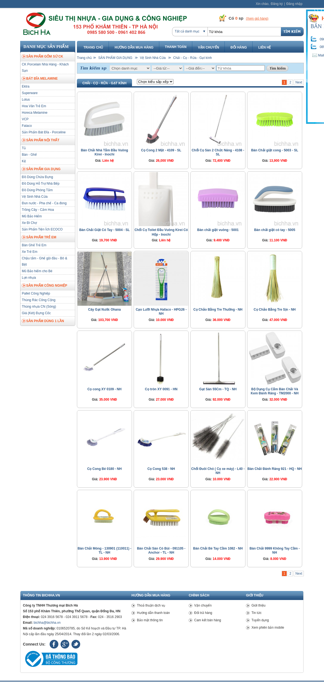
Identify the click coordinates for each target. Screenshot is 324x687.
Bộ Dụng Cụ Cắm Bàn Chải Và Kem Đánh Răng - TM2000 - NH (274, 391)
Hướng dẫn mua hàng (134, 47)
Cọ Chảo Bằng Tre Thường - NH (217, 309)
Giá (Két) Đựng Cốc (36, 313)
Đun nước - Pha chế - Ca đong (44, 203)
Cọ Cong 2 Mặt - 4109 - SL (161, 150)
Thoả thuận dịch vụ (151, 605)
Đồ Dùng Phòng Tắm (37, 190)
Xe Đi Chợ (29, 223)
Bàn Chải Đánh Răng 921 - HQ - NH (274, 469)
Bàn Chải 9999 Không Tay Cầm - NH (275, 550)
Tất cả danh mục (187, 31)
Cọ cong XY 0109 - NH (105, 389)
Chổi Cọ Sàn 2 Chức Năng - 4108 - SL (218, 152)
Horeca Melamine (34, 113)
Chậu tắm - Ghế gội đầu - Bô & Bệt (44, 261)
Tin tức (256, 613)
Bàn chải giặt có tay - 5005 (274, 230)
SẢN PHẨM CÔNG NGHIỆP (44, 286)
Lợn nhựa (29, 278)
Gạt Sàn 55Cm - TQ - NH (217, 389)
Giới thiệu (258, 605)
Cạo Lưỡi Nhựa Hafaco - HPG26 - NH (161, 312)
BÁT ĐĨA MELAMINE (40, 79)
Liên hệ (264, 47)
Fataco (27, 126)
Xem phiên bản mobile (267, 627)
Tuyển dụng (260, 620)
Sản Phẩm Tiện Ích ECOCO (42, 229)
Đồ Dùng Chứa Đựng (37, 177)
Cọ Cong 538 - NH (161, 469)
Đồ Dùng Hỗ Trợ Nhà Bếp (40, 183)
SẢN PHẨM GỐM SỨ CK (42, 56)
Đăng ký (277, 4)
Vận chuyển (208, 47)
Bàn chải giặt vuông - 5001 (218, 230)
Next (298, 82)
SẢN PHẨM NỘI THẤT (40, 140)
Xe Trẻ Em (29, 252)
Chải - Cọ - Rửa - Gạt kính (192, 58)
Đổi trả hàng (203, 613)
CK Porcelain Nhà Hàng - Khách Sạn (45, 67)
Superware (30, 93)
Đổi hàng (238, 47)
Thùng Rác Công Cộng (38, 300)
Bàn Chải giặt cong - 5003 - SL (274, 150)
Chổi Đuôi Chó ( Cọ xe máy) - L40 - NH (218, 471)
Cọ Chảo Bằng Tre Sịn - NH (275, 309)
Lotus (26, 99)
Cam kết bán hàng (207, 620)
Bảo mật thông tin (150, 620)
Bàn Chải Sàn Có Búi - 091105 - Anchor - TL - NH (161, 550)
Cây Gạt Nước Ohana (104, 309)
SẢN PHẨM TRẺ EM (39, 237)
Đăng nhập (294, 4)
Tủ (24, 148)
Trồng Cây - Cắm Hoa (38, 210)
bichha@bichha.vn (47, 623)
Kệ (24, 161)
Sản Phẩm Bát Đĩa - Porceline (44, 132)
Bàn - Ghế (29, 155)
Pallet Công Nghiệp (36, 293)
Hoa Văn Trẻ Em (34, 106)
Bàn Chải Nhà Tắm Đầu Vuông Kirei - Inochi (104, 152)
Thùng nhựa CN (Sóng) (39, 306)
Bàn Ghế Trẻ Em (34, 245)
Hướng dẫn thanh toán (153, 613)
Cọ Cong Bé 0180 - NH (104, 469)
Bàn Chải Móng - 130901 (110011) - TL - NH (104, 550)
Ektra (25, 86)
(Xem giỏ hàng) (257, 18)
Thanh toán (176, 47)
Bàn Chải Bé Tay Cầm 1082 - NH (218, 548)
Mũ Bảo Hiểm (32, 216)
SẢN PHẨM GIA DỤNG (41, 169)
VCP (25, 119)
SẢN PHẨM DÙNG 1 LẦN (43, 321)
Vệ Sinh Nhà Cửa (34, 197)
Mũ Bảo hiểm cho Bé (37, 271)
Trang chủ (93, 47)
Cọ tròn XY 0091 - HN (161, 389)
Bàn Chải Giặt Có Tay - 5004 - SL (104, 230)
